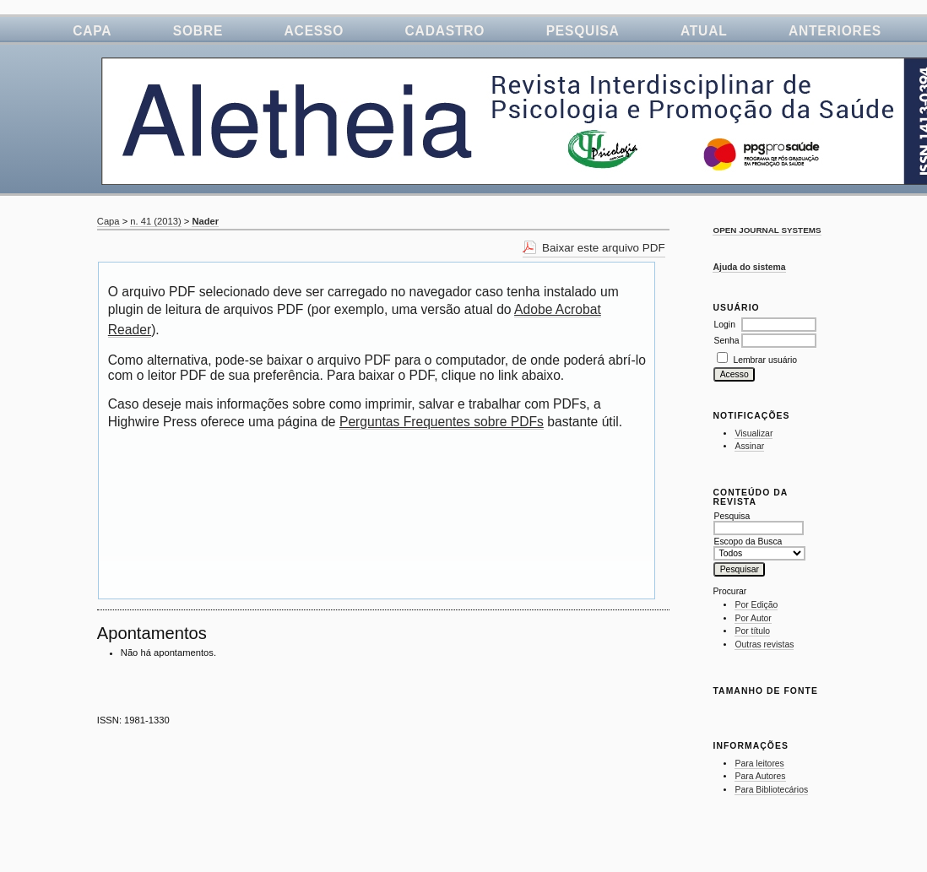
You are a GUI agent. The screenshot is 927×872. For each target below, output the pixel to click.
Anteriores (835, 31)
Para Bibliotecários (771, 789)
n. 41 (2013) (155, 221)
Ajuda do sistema (749, 267)
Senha (726, 340)
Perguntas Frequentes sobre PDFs (441, 421)
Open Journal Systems (767, 230)
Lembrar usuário (765, 360)
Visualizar (753, 433)
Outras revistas (764, 644)
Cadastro (445, 31)
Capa (92, 31)
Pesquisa (583, 31)
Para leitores (759, 763)
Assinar (749, 446)
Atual (704, 31)
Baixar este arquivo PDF (603, 247)
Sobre (198, 31)
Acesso (314, 31)
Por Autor (753, 618)
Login (724, 324)
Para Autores (760, 776)
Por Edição (756, 604)
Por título (752, 631)
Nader (205, 221)
